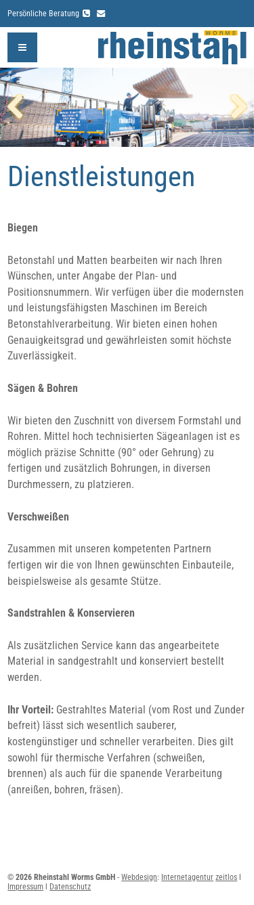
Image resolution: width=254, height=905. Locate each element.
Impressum (25, 886)
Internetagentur (187, 877)
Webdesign (139, 877)
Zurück (20, 107)
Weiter (233, 107)
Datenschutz (70, 886)
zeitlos (226, 877)
